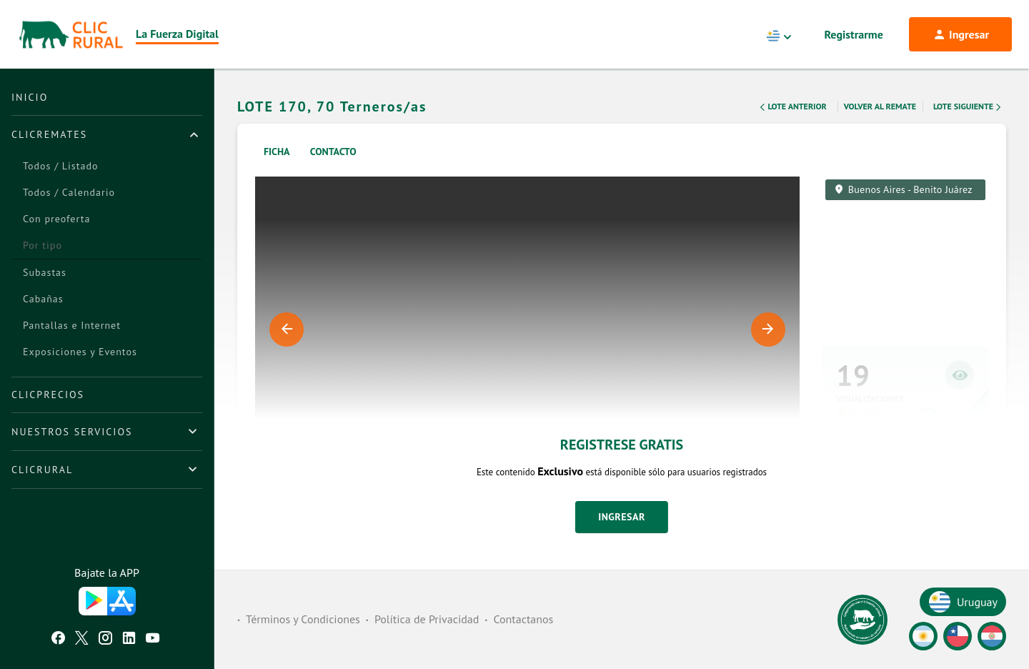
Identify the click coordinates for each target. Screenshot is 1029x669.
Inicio (29, 97)
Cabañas (43, 298)
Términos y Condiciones (303, 619)
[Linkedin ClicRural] (129, 640)
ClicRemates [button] (49, 134)
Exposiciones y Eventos (80, 351)
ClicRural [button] (42, 469)
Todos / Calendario (69, 192)
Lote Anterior (791, 107)
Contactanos (523, 619)
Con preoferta (56, 218)
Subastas (44, 272)
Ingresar (621, 516)
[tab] (106, 134)
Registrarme (854, 34)
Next (768, 329)
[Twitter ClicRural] (82, 640)
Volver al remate (880, 106)
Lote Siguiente (968, 107)
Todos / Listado (60, 165)
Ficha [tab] (277, 151)
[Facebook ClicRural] (58, 640)
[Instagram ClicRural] (105, 640)
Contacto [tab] (333, 151)
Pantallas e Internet (72, 325)
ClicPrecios (47, 394)
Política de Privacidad (426, 619)
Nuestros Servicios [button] (71, 431)
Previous (286, 329)
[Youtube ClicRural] (152, 640)
